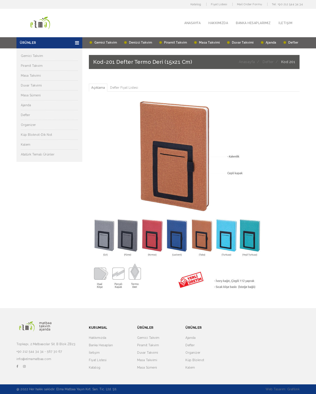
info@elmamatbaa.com (33, 359)
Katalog (195, 4)
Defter (25, 115)
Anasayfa (247, 62)
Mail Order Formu (249, 4)
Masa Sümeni (31, 95)
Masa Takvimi (31, 75)
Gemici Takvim (32, 56)
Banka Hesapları (101, 345)
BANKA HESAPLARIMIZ (253, 23)
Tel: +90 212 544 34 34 (287, 4)
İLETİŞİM (285, 23)
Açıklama (98, 87)
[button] (49, 43)
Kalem (26, 144)
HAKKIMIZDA (218, 23)
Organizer (28, 125)
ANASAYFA (192, 23)
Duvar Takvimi (31, 85)
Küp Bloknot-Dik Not (36, 134)
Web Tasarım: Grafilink (283, 389)
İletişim (94, 352)
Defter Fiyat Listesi (124, 87)
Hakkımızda (97, 337)
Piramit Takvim (32, 65)
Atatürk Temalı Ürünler (37, 154)
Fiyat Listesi (219, 4)
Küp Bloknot (194, 360)
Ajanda (26, 105)
